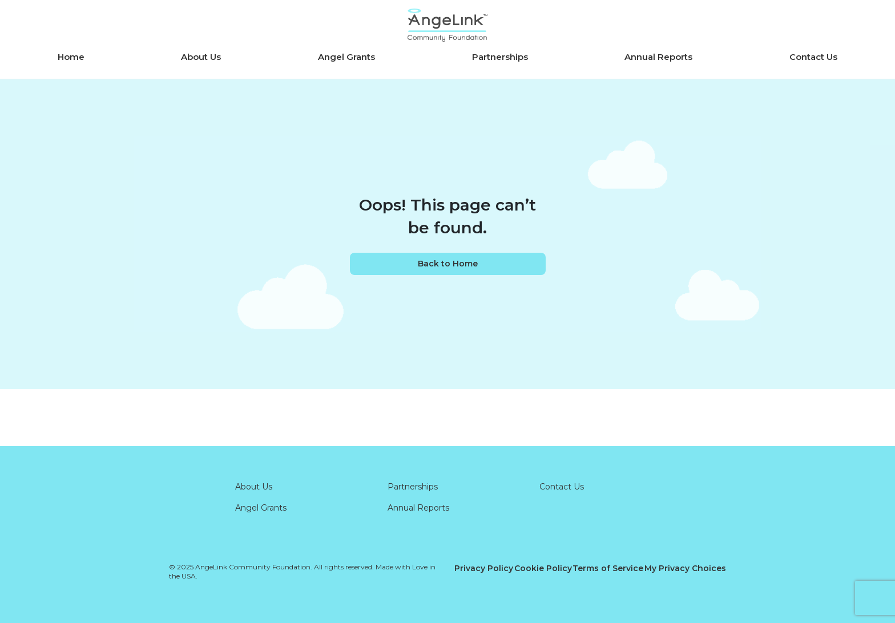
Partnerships (500, 56)
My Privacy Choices (685, 568)
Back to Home (448, 263)
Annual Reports (658, 56)
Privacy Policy (483, 568)
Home (71, 56)
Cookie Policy (543, 568)
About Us (201, 56)
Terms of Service (608, 568)
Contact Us (813, 56)
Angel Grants (346, 56)
